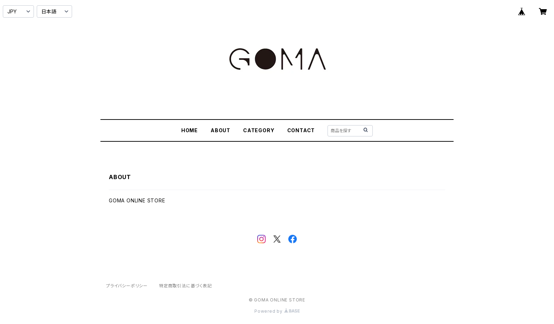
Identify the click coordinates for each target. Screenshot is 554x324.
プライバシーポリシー (127, 285)
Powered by (277, 311)
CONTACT (301, 130)
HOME (189, 130)
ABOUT (220, 130)
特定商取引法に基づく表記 (185, 285)
